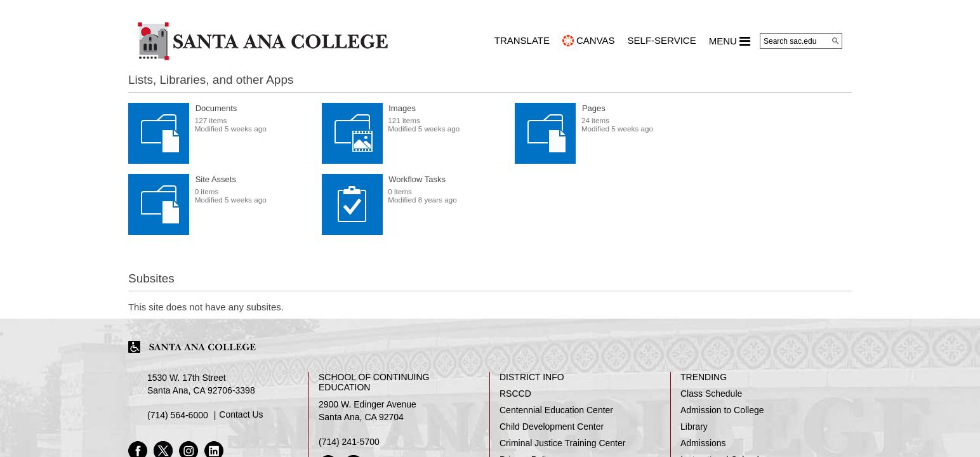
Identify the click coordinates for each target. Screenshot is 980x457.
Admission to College (722, 410)
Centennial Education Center (556, 410)
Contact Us (241, 414)
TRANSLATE (522, 40)
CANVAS (595, 40)
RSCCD (515, 393)
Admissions (703, 443)
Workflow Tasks (417, 179)
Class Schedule (711, 393)
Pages (594, 108)
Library (694, 426)
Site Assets (215, 179)
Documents (216, 108)
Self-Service (662, 40)
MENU (729, 41)
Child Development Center (552, 426)
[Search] (835, 40)
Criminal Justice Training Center (562, 443)
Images (402, 108)
